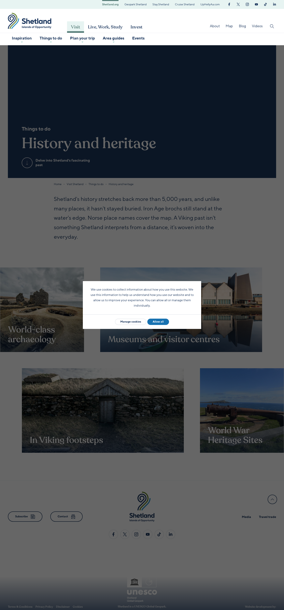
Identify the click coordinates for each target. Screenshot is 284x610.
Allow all (158, 322)
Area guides (113, 38)
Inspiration (22, 38)
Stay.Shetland (160, 4)
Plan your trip (82, 38)
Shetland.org (110, 4)
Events (138, 38)
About (215, 26)
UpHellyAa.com (210, 4)
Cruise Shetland (184, 4)
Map (229, 26)
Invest (136, 27)
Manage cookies (130, 322)
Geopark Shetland (135, 4)
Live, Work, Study (105, 27)
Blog (242, 26)
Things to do (51, 38)
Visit (75, 27)
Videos (257, 26)
